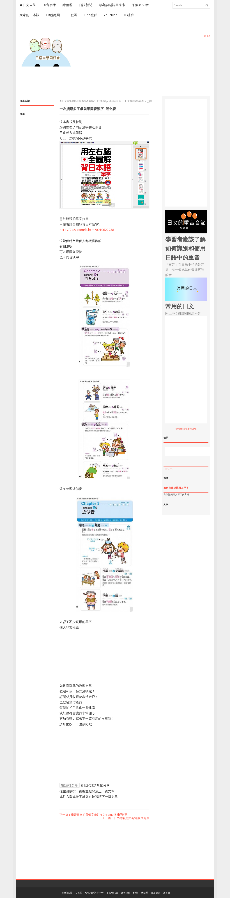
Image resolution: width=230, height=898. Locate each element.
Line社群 (90, 15)
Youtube (111, 15)
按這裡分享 (69, 785)
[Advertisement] (144, 64)
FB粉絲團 (53, 15)
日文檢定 (155, 892)
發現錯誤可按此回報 (186, 428)
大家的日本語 (29, 15)
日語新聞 (85, 5)
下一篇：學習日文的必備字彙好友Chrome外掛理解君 (93, 815)
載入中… (169, 469)
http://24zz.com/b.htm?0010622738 (86, 230)
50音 (135, 892)
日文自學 (27, 5)
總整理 (68, 5)
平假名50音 (140, 5)
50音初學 (49, 5)
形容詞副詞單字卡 (112, 5)
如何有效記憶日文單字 (176, 487)
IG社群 (129, 15)
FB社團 (71, 15)
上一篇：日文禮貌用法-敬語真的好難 (125, 818)
